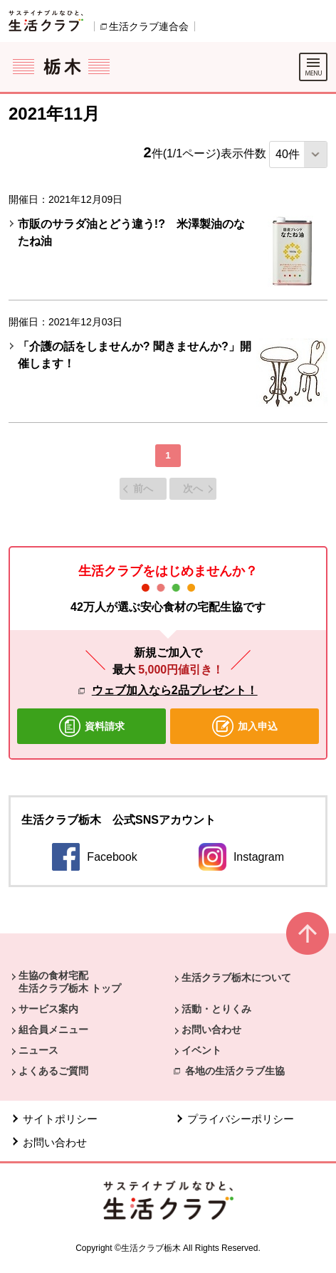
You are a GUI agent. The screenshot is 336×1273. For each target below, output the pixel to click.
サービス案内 (48, 1009)
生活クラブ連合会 (149, 26)
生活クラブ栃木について (236, 977)
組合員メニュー (53, 1029)
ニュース (38, 1050)
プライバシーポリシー (240, 1119)
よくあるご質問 (53, 1070)
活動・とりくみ (216, 1009)
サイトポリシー (60, 1119)
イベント (201, 1050)
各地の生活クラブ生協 (235, 1070)
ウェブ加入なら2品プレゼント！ (175, 690)
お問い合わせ (211, 1029)
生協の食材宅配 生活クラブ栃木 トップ (70, 982)
